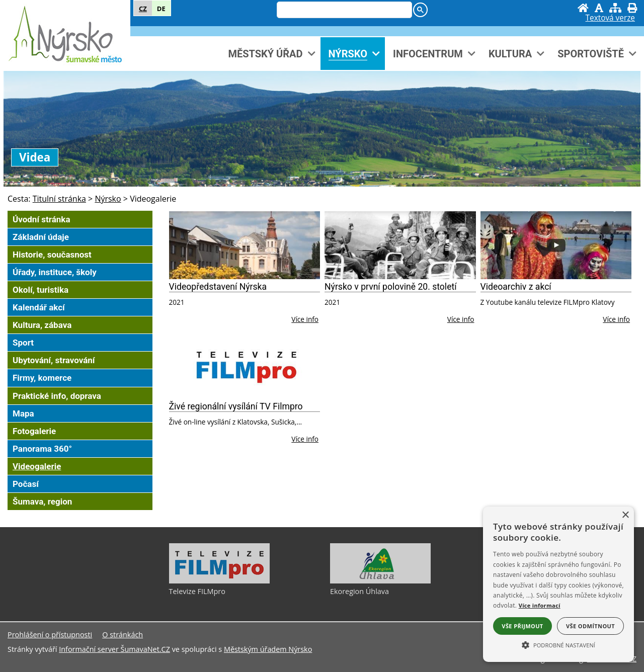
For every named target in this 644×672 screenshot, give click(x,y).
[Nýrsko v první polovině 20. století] (400, 245)
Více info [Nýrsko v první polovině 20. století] (460, 319)
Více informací (539, 605)
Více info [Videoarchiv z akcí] (616, 319)
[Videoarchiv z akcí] (556, 245)
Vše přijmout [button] (522, 626)
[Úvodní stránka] (583, 8)
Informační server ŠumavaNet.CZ (114, 649)
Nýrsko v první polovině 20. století (391, 287)
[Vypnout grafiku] (599, 8)
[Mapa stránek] (615, 8)
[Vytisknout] (632, 8)
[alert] (558, 584)
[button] (558, 644)
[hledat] (343, 10)
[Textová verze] (610, 18)
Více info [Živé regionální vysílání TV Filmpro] (304, 439)
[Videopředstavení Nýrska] (244, 245)
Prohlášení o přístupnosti (50, 634)
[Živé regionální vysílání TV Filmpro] (244, 365)
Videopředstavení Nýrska (218, 287)
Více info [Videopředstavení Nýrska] (304, 319)
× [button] (625, 515)
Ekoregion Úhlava (359, 591)
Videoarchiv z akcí (515, 287)
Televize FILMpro (197, 591)
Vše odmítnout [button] (590, 626)
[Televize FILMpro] (219, 580)
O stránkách (122, 634)
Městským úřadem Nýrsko (268, 649)
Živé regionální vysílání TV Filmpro (236, 406)
